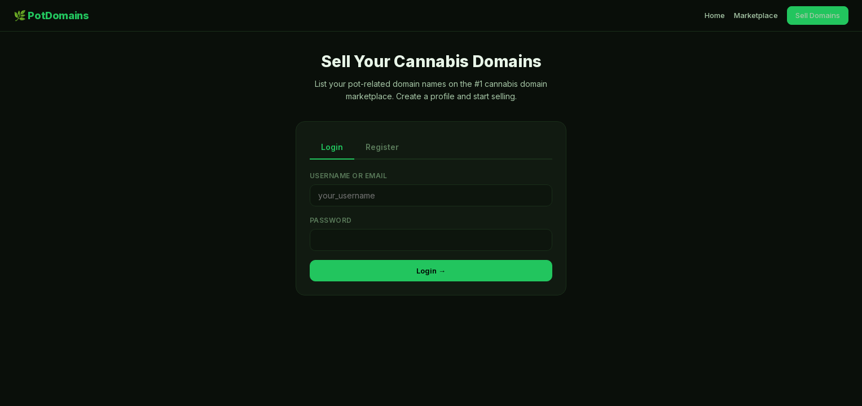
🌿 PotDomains (51, 15)
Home (715, 15)
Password (331, 220)
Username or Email (348, 175)
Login (332, 147)
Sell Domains (817, 15)
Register (382, 147)
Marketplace (756, 15)
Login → (431, 270)
